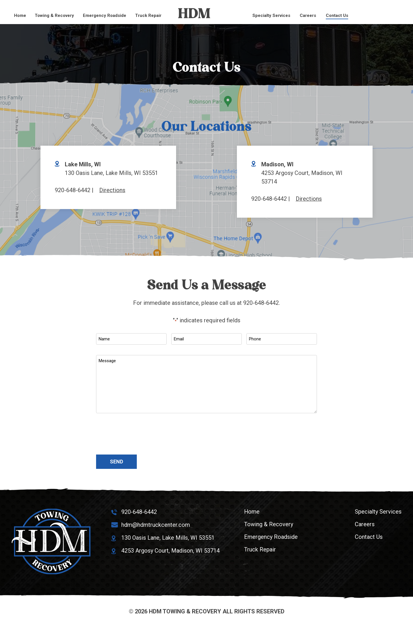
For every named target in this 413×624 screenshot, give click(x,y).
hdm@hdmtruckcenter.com (155, 524)
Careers (308, 15)
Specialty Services (271, 15)
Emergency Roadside (104, 15)
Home (20, 15)
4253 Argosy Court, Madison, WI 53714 (170, 549)
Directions (112, 190)
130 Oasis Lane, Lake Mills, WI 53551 (168, 536)
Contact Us (337, 15)
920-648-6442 (72, 190)
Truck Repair (148, 15)
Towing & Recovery (54, 15)
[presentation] (139, 434)
